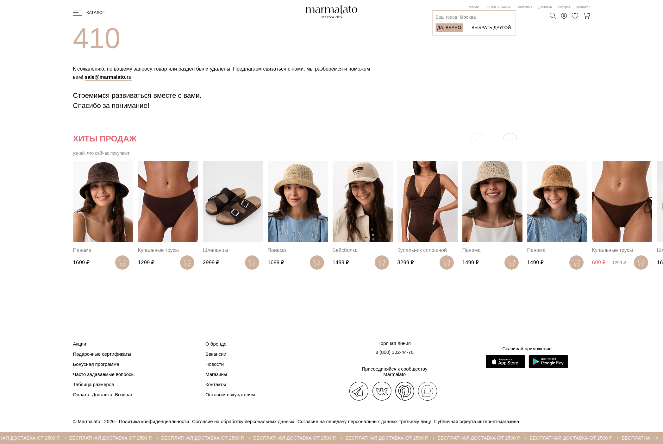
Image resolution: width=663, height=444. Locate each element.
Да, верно (449, 27)
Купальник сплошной (422, 250)
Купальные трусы (158, 250)
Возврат (564, 7)
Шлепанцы (215, 250)
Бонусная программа (96, 364)
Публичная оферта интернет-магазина (476, 421)
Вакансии (215, 354)
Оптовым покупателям (230, 394)
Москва (474, 7)
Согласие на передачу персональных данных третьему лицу (364, 421)
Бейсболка (345, 250)
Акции (79, 344)
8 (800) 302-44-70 (498, 7)
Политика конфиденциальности (154, 421)
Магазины (524, 7)
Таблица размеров (93, 384)
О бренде (216, 344)
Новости (214, 364)
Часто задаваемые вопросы (104, 374)
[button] (510, 140)
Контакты (583, 7)
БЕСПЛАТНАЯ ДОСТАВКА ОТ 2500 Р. (116, 438)
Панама (82, 250)
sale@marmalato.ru (108, 77)
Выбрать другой (491, 27)
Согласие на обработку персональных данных (243, 421)
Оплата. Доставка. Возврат (103, 394)
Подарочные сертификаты (102, 354)
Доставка (545, 7)
